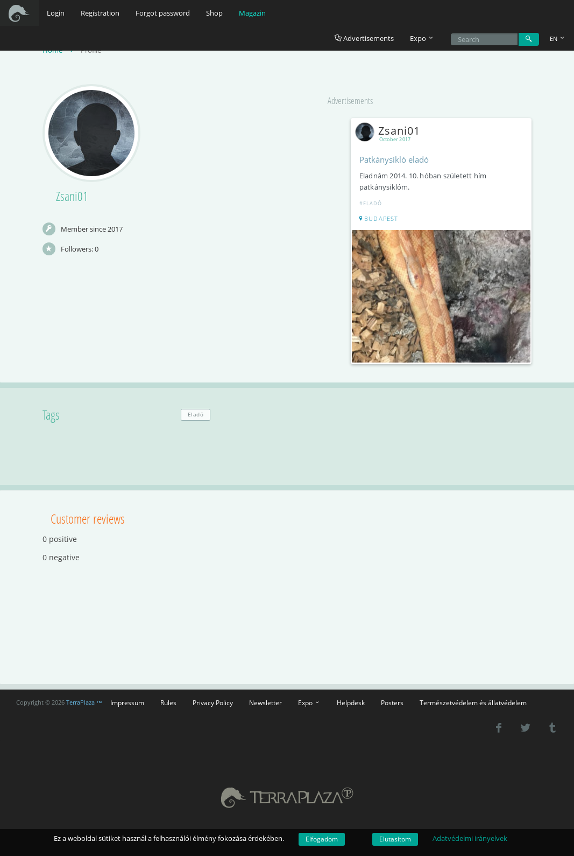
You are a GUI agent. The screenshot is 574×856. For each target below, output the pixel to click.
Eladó (196, 413)
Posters (392, 702)
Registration (100, 13)
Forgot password (163, 13)
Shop (214, 13)
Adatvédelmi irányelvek (470, 838)
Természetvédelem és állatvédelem (473, 702)
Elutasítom (395, 839)
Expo (309, 702)
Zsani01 (390, 131)
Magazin (252, 13)
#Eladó (371, 203)
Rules (168, 702)
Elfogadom (322, 839)
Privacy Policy (213, 702)
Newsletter (265, 702)
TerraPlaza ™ (84, 701)
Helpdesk (351, 702)
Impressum (127, 702)
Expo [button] (422, 38)
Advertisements (364, 38)
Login (56, 13)
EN (558, 38)
